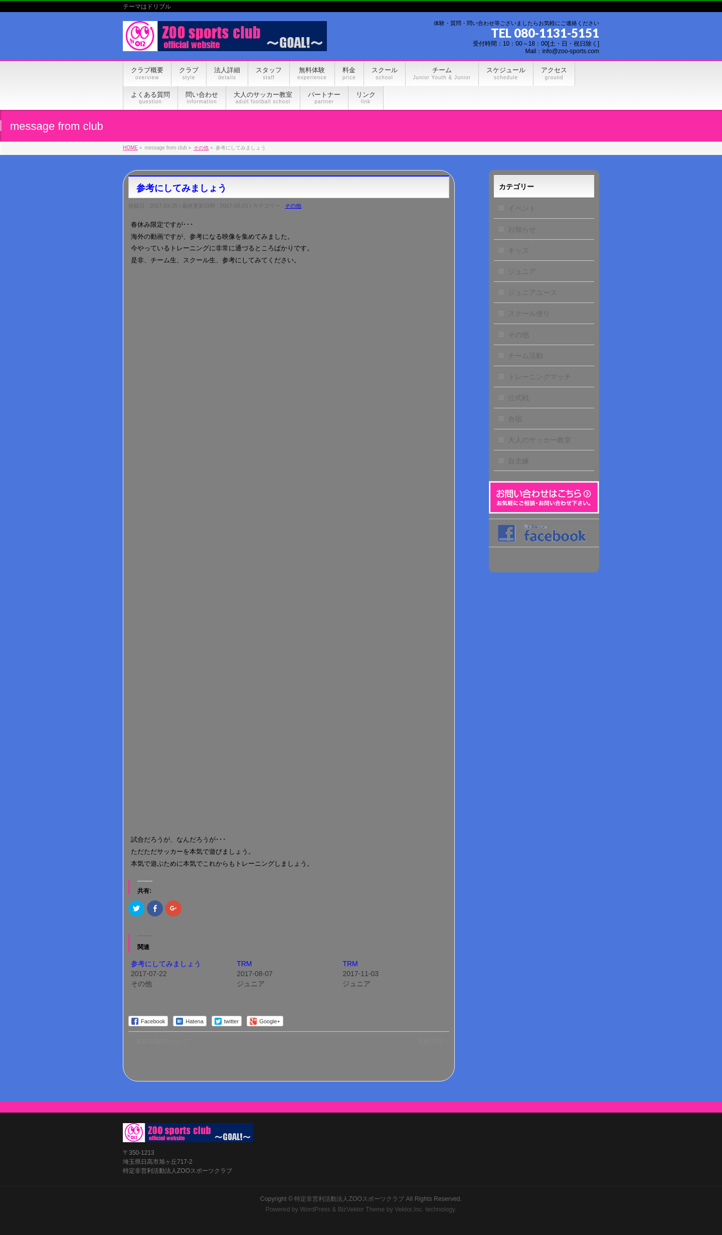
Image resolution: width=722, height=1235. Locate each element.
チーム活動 (525, 356)
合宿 (515, 419)
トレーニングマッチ (539, 377)
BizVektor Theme (361, 1209)
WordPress (315, 1209)
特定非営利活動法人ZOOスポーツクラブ (349, 1198)
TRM (244, 964)
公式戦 (518, 398)
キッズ (518, 250)
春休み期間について (159, 1041)
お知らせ (522, 229)
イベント (522, 208)
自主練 (518, 461)
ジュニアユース (532, 292)
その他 (293, 206)
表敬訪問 (433, 1041)
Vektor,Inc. (409, 1209)
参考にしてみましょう (166, 964)
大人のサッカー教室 (539, 440)
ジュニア (522, 271)
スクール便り (529, 314)
